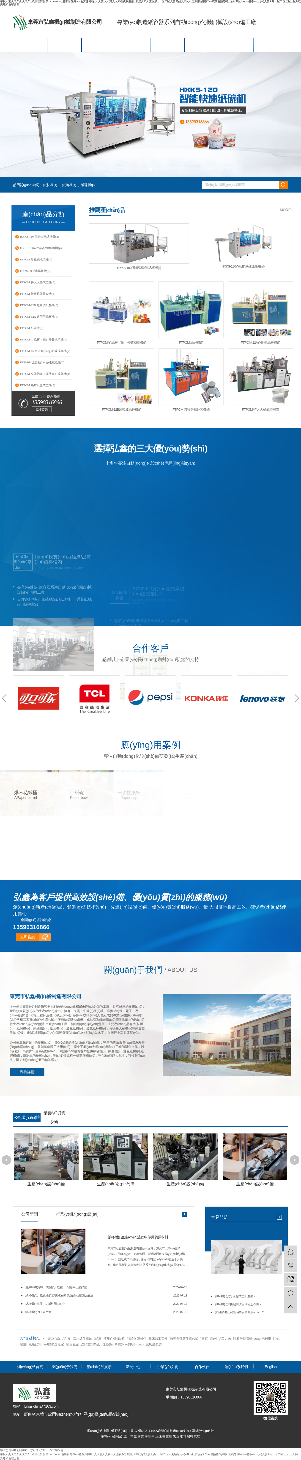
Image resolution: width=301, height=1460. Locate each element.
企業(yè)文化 (168, 45)
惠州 (169, 1436)
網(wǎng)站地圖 (98, 1430)
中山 (155, 1436)
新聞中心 (133, 45)
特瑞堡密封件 (136, 1338)
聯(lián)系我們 (236, 45)
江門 (183, 1436)
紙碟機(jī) (88, 185)
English (270, 45)
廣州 (148, 1436)
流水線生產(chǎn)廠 (87, 1338)
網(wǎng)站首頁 (30, 45)
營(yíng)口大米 (220, 1338)
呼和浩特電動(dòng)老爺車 (252, 1338)
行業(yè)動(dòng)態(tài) (77, 1213)
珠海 (162, 1436)
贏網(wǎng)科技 (59, 1338)
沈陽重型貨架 (90, 1344)
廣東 (141, 1436)
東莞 (133, 1436)
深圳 (190, 1436)
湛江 (197, 1436)
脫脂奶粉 (35, 1344)
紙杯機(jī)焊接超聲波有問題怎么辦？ (238, 1303)
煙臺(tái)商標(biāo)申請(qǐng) (123, 1344)
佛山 (176, 1436)
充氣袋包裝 (154, 1344)
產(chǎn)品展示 (99, 45)
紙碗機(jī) (69, 185)
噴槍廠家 (72, 1344)
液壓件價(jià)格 (114, 1338)
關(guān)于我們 (64, 45)
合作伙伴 (202, 45)
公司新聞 (29, 1213)
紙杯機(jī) (50, 185)
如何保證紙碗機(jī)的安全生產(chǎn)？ (239, 1311)
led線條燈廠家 (54, 1344)
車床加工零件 (158, 1338)
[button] (144, 169)
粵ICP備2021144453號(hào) (150, 1430)
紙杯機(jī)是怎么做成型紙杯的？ (235, 1295)
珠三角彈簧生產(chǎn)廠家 (189, 1338)
